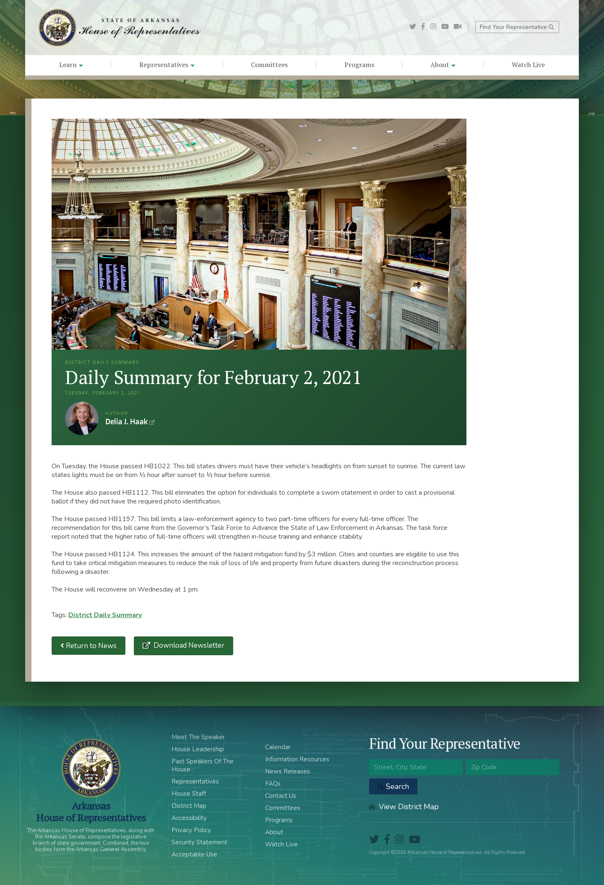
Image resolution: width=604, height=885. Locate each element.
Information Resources (297, 759)
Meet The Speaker (198, 737)
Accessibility (189, 818)
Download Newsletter (188, 645)
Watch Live (528, 64)
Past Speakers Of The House (203, 765)
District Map (189, 806)
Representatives (167, 64)
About (443, 64)
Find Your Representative (517, 27)
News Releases (287, 771)
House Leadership (198, 749)
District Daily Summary (105, 615)
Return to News (88, 646)
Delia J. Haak (82, 418)
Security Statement (199, 842)
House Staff (189, 793)
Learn (71, 64)
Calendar (278, 747)
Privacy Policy (191, 830)
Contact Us (280, 796)
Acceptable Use (194, 854)
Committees (269, 64)
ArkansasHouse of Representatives (91, 811)
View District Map (404, 807)
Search (393, 786)
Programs (359, 64)
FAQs (273, 783)
